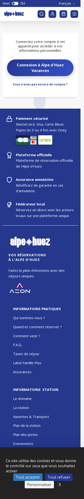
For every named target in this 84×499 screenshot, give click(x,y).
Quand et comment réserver (36, 326)
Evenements (23, 443)
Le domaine (22, 398)
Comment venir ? (26, 336)
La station (21, 407)
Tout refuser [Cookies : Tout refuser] (59, 477)
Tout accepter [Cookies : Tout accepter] (28, 477)
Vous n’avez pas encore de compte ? (40, 84)
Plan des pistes (25, 434)
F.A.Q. (17, 344)
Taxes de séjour (26, 353)
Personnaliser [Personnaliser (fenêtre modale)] (39, 484)
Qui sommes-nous (27, 317)
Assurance (21, 371)
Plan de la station (27, 425)
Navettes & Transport (31, 416)
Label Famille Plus (27, 362)
